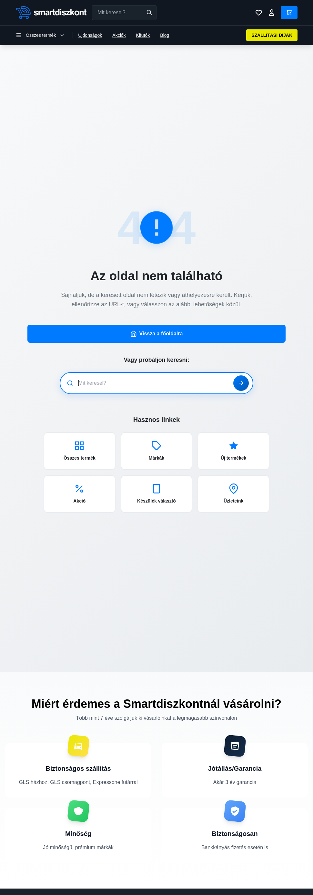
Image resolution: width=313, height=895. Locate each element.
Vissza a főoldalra (156, 283)
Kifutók (143, 35)
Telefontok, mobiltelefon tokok (113, 871)
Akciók (119, 35)
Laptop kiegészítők (102, 889)
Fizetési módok (255, 889)
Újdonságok (90, 35)
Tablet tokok (171, 889)
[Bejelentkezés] (272, 12)
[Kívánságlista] (259, 12)
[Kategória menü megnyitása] (40, 35)
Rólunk (247, 871)
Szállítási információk (261, 880)
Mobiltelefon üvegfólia (181, 871)
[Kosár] (289, 12)
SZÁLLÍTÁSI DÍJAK (271, 35)
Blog (164, 35)
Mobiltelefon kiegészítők (108, 880)
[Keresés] (149, 12)
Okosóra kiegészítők (179, 880)
